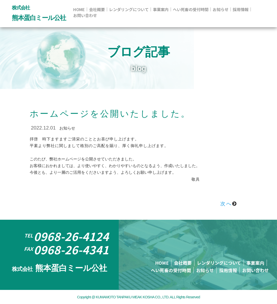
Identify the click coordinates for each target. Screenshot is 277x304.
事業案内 (161, 9)
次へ (228, 203)
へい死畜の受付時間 (190, 9)
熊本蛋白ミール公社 (59, 268)
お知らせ (221, 9)
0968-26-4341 (66, 249)
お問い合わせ (85, 15)
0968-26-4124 (66, 236)
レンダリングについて (129, 9)
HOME (79, 9)
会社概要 (97, 9)
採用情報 (241, 9)
